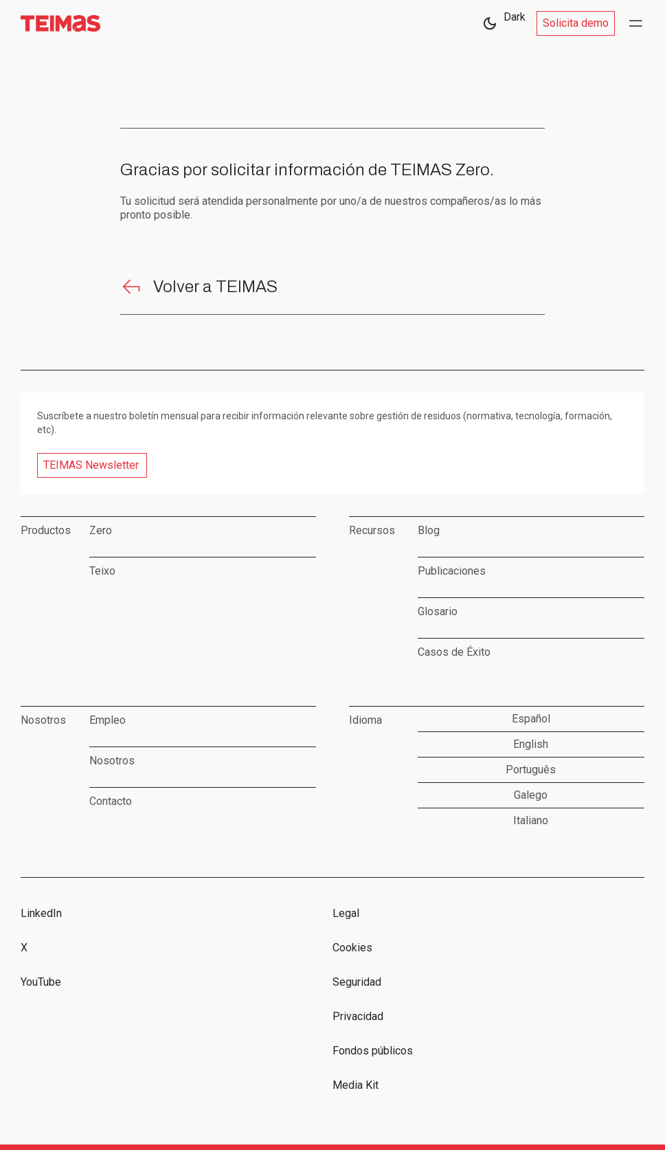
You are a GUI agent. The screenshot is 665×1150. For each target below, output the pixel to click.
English (530, 744)
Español (531, 718)
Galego (531, 794)
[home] (61, 23)
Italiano (530, 820)
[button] (636, 23)
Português (531, 769)
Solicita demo (576, 23)
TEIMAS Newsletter (91, 465)
